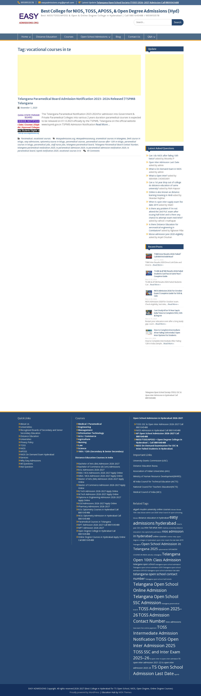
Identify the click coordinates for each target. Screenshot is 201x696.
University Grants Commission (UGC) (150, 460)
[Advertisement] (79, 75)
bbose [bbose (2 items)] (173, 510)
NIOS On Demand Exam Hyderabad (37, 454)
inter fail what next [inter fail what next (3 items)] (153, 527)
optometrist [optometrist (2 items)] (163, 549)
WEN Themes (125, 692)
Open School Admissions (94, 36)
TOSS (23, 445)
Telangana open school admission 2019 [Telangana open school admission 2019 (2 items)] (148, 567)
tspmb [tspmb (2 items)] (176, 674)
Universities (26, 439)
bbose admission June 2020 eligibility (166, 234)
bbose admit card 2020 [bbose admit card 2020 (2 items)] (149, 513)
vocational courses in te (70, 150)
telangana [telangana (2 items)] (157, 555)
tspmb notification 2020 (47, 150)
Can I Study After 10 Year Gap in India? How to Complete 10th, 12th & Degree (168, 313)
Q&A (150, 36)
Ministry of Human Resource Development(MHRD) (157, 476)
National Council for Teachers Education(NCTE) (155, 486)
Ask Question (27, 466)
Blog (118, 36)
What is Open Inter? (158, 175)
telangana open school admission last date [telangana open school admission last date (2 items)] (163, 571)
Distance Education (46, 36)
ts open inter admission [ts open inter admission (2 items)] (169, 659)
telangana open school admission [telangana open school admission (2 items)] (168, 564)
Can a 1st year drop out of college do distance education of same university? (165, 185)
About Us (25, 424)
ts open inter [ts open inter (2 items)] (155, 659)
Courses (68, 36)
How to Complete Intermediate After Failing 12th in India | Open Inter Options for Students (167, 332)
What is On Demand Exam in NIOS (165, 169)
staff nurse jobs (58, 144)
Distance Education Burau (145, 465)
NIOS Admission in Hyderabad (150, 430)
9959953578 (27, 2)
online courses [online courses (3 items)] (160, 536)
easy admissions (31, 141)
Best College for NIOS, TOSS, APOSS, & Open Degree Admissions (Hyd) (110, 11)
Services (24, 457)
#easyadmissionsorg (85, 138)
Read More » (158, 265)
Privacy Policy (27, 442)
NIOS (23, 448)
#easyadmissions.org (65, 138)
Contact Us (134, 36)
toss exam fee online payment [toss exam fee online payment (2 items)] (144, 628)
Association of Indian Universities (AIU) (151, 471)
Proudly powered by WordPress (84, 692)
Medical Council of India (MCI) (147, 492)
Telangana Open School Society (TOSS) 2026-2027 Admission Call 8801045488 (138, 2)
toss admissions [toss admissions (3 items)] (173, 621)
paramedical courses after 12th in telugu (104, 141)
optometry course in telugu (52, 141)
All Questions (27, 463)
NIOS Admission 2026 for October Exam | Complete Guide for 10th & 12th (168, 293)
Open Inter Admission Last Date (164, 162)
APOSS (24, 451)
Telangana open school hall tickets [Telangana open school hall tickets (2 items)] (158, 579)
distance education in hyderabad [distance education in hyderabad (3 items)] (153, 517)
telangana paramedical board (80, 144)
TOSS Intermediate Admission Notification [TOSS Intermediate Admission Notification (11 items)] (155, 633)
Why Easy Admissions (31, 460)
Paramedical (27, 138)
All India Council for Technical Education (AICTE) (155, 481)
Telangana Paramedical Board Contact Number (116, 144)
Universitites (26, 427)
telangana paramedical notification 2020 (36, 147)
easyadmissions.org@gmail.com (57, 2)
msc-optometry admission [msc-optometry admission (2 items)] (151, 532)
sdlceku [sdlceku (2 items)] (150, 555)
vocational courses (42, 138)
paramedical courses (75, 141)
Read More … (103, 124)
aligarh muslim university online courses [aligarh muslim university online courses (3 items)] (152, 509)
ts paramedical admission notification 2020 (106, 147)
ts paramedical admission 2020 (70, 147)
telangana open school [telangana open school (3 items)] (144, 564)
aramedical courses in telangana (111, 138)
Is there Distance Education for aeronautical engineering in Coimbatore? (163, 227)
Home (24, 36)
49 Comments (93, 150)
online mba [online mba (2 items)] (171, 537)
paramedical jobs (42, 144)
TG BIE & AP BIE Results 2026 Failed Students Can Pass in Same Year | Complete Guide (168, 273)
